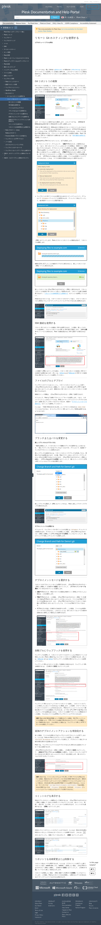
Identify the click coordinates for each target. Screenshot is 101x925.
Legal (36, 912)
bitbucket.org (76, 69)
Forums (91, 905)
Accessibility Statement (88, 23)
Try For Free (92, 7)
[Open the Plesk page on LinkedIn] (70, 895)
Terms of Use (39, 910)
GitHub (62, 373)
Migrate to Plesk (67, 910)
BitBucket (72, 373)
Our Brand (38, 905)
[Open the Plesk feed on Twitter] (66, 895)
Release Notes (21, 23)
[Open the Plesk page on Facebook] (63, 895)
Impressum (38, 917)
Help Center (71, 7)
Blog (91, 1)
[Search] (32, 17)
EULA (36, 908)
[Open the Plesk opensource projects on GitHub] (77, 895)
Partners (86, 1)
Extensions (51, 905)
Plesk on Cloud (45, 23)
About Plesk (38, 903)
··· (16, 28)
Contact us (96, 1)
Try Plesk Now (33, 23)
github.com (58, 69)
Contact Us (65, 912)
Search (55, 17)
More (82, 7)
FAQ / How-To (58, 23)
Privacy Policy (39, 915)
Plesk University (93, 908)
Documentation (8, 23)
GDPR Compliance (71, 23)
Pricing (59, 7)
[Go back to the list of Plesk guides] (2, 27)
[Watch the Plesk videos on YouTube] (73, 895)
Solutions (48, 7)
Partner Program (80, 907)
